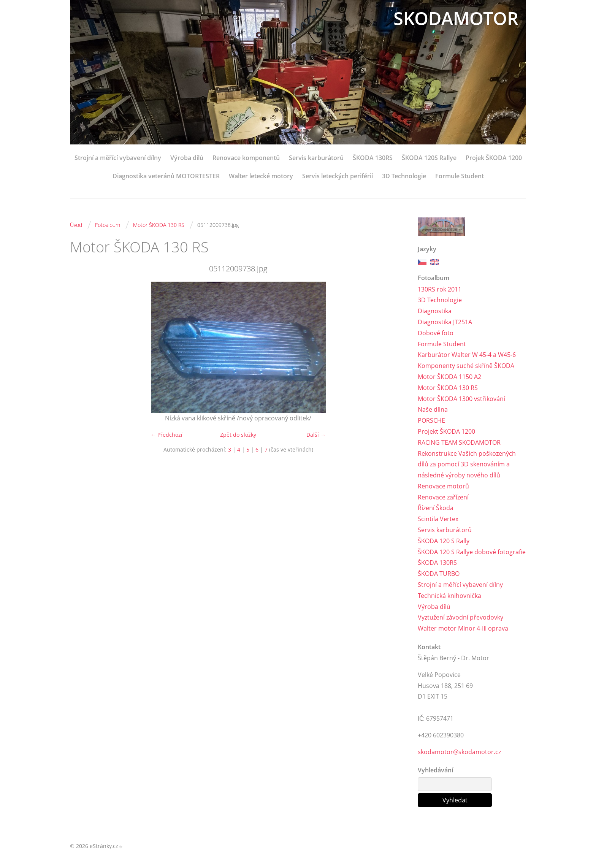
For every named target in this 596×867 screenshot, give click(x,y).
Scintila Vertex (438, 519)
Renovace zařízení (443, 497)
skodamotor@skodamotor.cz (459, 752)
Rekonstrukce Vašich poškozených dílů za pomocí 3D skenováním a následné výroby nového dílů (467, 464)
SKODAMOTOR (454, 18)
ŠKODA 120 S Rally (443, 541)
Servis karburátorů (316, 158)
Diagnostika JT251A (445, 322)
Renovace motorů (443, 486)
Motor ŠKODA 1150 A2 (449, 376)
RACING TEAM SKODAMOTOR (459, 442)
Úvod (76, 224)
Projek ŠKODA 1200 (494, 158)
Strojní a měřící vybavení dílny (117, 158)
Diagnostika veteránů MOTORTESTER (166, 176)
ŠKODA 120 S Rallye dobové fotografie (472, 552)
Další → (316, 434)
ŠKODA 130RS (373, 158)
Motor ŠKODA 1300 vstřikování (461, 399)
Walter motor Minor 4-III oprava (463, 628)
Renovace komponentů (246, 158)
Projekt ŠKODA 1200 (446, 431)
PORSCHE (431, 420)
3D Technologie (404, 176)
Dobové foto (435, 333)
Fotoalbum (107, 224)
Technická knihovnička (449, 595)
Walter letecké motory (261, 176)
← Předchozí (166, 434)
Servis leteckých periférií (337, 176)
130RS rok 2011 (439, 289)
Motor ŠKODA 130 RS (158, 224)
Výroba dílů (186, 158)
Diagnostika (435, 311)
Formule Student (459, 176)
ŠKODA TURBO (439, 573)
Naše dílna (433, 409)
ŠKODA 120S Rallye (429, 158)
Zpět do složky (238, 434)
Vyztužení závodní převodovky (460, 617)
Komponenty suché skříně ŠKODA (466, 365)
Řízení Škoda (435, 508)
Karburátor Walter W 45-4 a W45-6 (467, 354)
